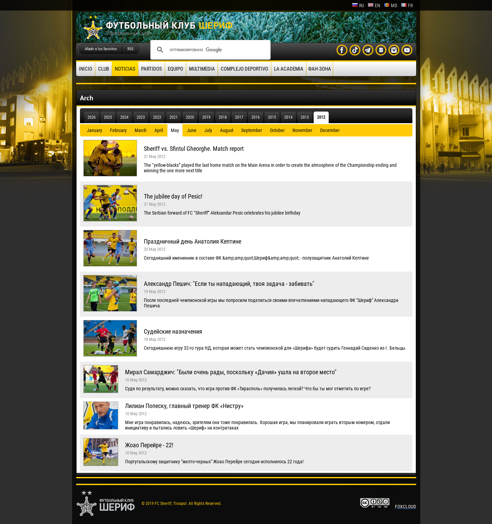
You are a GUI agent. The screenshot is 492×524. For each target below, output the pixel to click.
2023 (141, 117)
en (374, 5)
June (191, 130)
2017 (239, 117)
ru (358, 5)
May (175, 130)
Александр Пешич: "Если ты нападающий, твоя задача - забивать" (229, 283)
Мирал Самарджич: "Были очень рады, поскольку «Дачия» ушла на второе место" (231, 372)
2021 (173, 117)
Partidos (151, 69)
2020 (190, 117)
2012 (321, 117)
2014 (288, 117)
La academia (288, 69)
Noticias (125, 69)
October (277, 130)
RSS (130, 49)
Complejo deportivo (244, 69)
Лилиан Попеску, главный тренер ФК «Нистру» (184, 405)
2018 (223, 117)
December (330, 130)
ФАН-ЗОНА (319, 69)
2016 (255, 117)
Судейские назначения (173, 331)
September (251, 130)
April (158, 130)
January (94, 130)
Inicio (85, 69)
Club (103, 69)
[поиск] (209, 50)
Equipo (175, 69)
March (141, 130)
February (118, 130)
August (226, 130)
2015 (272, 117)
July (208, 130)
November (302, 130)
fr (407, 5)
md (390, 5)
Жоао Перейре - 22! (149, 445)
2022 (157, 117)
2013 (305, 117)
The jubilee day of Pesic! (173, 196)
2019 (206, 117)
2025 (108, 117)
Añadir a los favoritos (101, 49)
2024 (124, 117)
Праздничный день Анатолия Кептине (192, 241)
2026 (91, 117)
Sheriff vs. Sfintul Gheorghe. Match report (194, 148)
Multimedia (202, 69)
